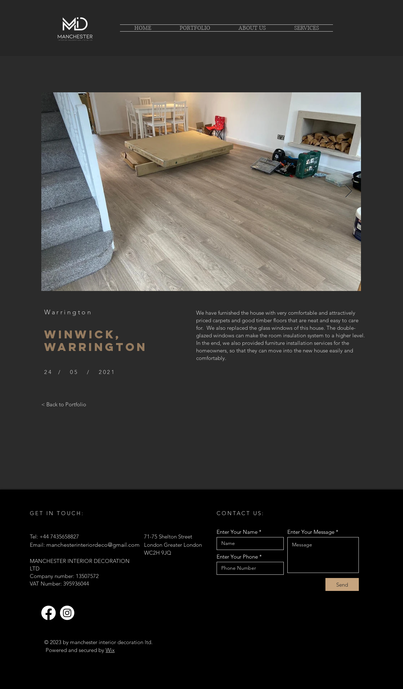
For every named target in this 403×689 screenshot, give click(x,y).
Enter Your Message (310, 532)
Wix (110, 650)
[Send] (342, 584)
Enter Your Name (237, 532)
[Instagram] (67, 613)
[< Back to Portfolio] (63, 404)
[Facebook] (48, 613)
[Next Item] (348, 192)
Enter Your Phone (237, 556)
